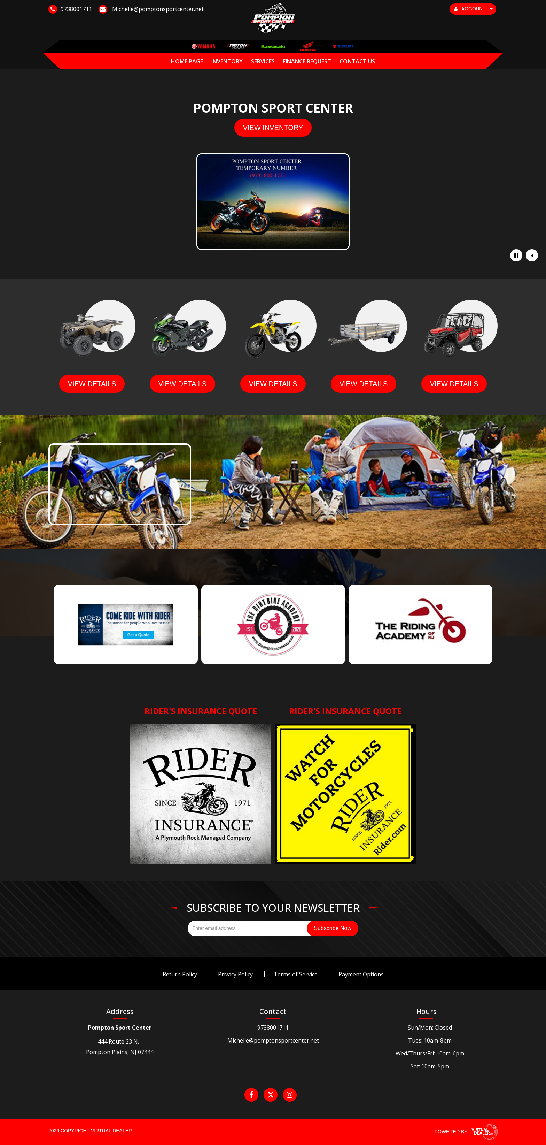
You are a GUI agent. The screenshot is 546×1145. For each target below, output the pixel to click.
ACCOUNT (473, 8)
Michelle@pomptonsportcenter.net (273, 1040)
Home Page (187, 61)
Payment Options (361, 974)
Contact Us (357, 61)
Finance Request (307, 61)
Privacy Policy (235, 974)
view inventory (273, 127)
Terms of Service (296, 974)
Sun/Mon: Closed (430, 1027)
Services (263, 61)
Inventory (227, 61)
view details (92, 384)
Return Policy (180, 974)
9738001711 (273, 1027)
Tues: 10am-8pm (430, 1040)
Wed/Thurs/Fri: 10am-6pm (430, 1053)
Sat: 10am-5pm (430, 1066)
